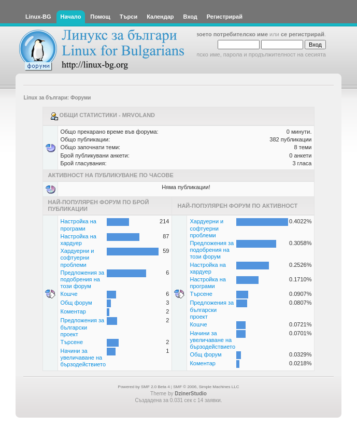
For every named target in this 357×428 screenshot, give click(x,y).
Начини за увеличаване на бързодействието (83, 357)
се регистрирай (302, 34)
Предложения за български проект (83, 327)
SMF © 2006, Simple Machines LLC (206, 386)
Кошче (69, 294)
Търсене (72, 342)
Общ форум (76, 302)
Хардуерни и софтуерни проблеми (77, 257)
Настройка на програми (78, 224)
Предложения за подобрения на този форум (83, 279)
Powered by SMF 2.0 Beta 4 (144, 386)
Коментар (73, 311)
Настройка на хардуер (78, 239)
